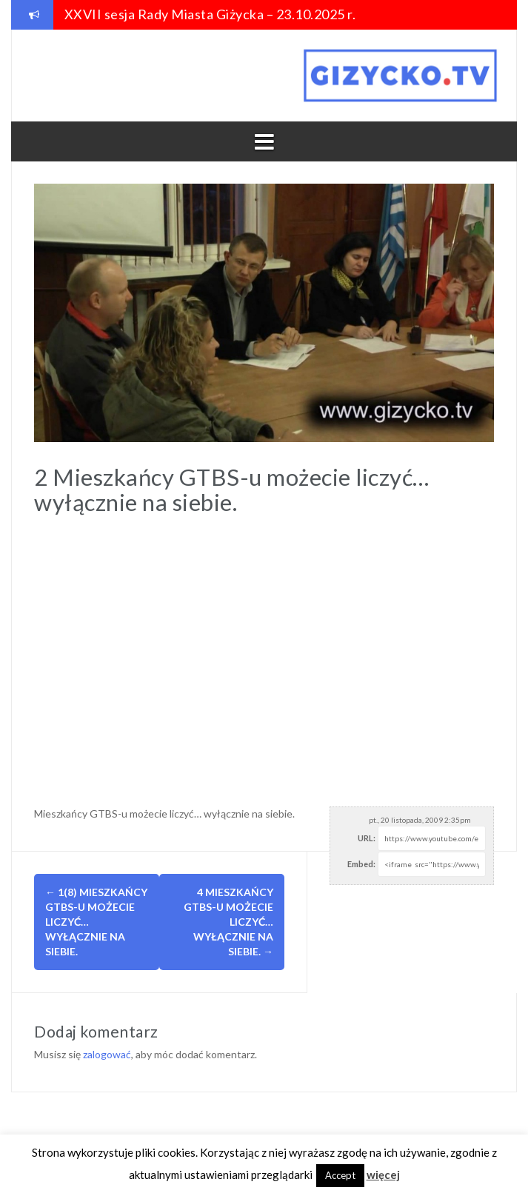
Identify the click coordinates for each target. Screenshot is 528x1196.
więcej (383, 1174)
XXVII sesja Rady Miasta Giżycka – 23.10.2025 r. (210, 14)
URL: (366, 838)
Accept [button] (340, 1175)
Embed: (361, 864)
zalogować (107, 1054)
